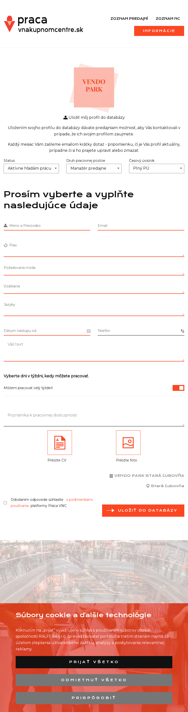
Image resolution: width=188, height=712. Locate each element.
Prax (10, 245)
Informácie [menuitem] (159, 31)
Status (9, 160)
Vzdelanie (12, 286)
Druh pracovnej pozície (85, 160)
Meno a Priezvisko (22, 225)
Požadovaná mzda (19, 267)
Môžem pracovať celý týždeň (94, 388)
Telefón (141, 331)
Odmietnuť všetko (94, 680)
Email (102, 225)
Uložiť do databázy (147, 510)
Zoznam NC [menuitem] (168, 19)
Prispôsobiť (94, 698)
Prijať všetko (94, 662)
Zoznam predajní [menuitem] (129, 19)
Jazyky (9, 304)
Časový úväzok (141, 160)
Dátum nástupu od (47, 331)
